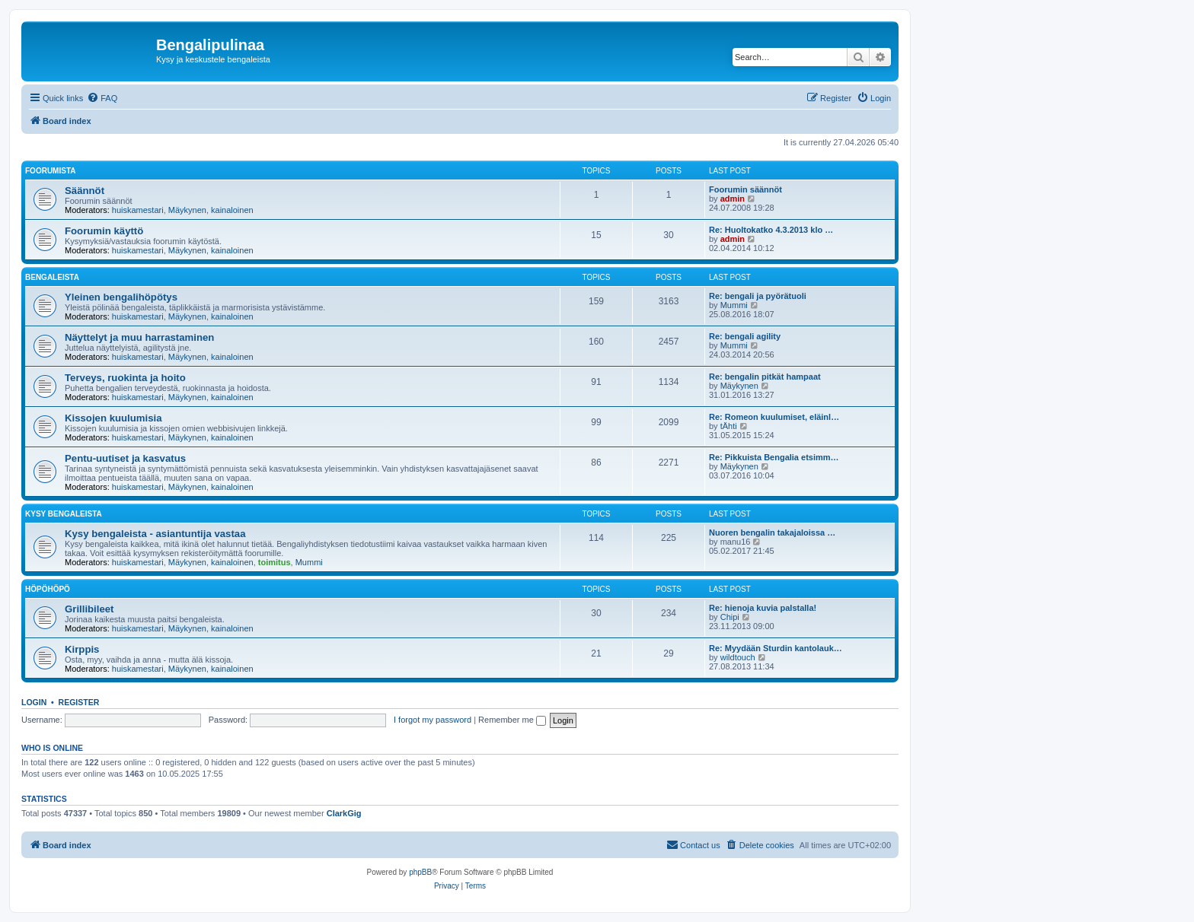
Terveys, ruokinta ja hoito (125, 377)
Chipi (729, 617)
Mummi (734, 305)
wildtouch (737, 657)
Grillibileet (89, 609)
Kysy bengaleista (63, 514)
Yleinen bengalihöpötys (121, 297)
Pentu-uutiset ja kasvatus (125, 458)
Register (79, 702)
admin (732, 198)
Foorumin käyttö (104, 231)
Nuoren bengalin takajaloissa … (772, 532)
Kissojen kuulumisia (113, 418)
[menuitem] (102, 98)
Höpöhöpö (47, 589)
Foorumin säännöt (745, 189)
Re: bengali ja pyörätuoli (757, 295)
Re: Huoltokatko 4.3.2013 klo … (771, 229)
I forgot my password (432, 719)
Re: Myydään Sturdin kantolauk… (775, 648)
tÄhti (728, 426)
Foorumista (50, 171)
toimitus (274, 562)
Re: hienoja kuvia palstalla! (762, 607)
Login (33, 702)
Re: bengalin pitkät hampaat (765, 376)
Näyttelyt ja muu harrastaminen (139, 337)
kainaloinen (232, 210)
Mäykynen (187, 210)
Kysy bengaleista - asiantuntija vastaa (155, 533)
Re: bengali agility (745, 336)
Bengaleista (52, 277)
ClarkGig (344, 813)
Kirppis (82, 649)
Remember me (512, 719)
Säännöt (84, 190)
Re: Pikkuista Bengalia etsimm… (774, 457)
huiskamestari (138, 210)
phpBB (420, 872)
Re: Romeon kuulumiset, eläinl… (774, 416)
